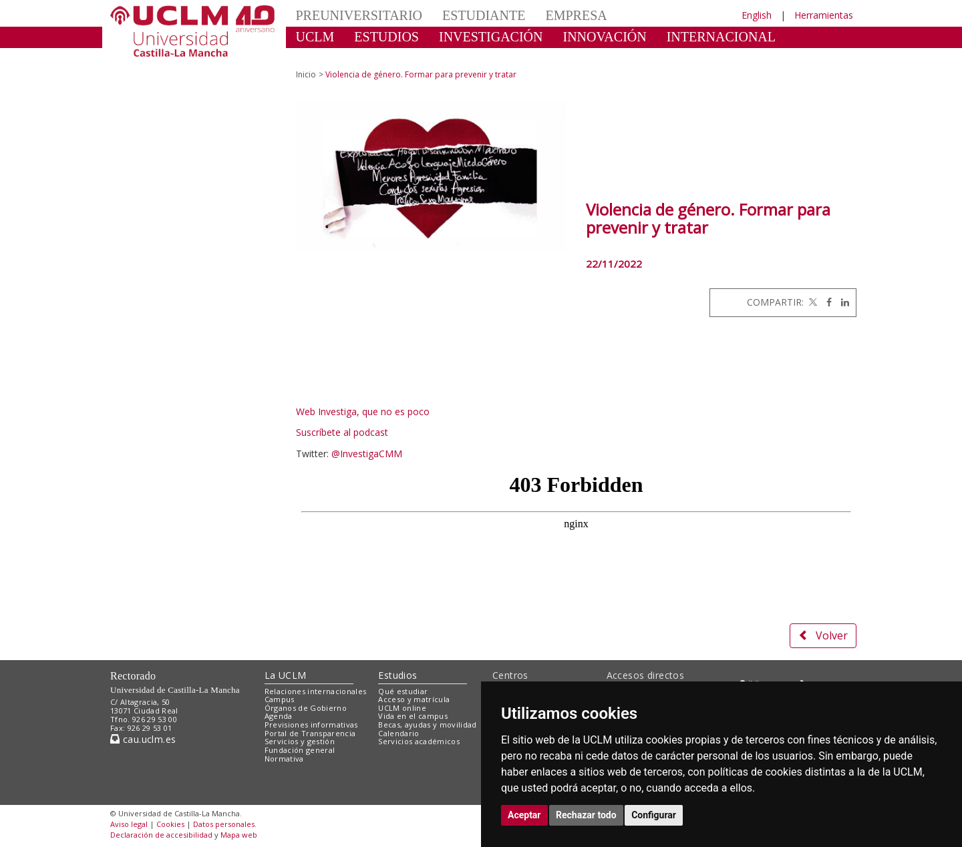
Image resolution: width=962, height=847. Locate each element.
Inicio (306, 74)
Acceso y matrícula (414, 699)
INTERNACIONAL (721, 36)
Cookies (170, 824)
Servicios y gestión (300, 741)
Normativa (284, 759)
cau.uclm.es (143, 739)
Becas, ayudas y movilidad (427, 725)
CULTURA (327, 56)
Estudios (397, 675)
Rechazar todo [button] (586, 815)
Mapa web (238, 835)
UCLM (315, 36)
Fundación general (300, 750)
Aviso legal (129, 824)
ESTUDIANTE (483, 15)
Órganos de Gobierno (306, 708)
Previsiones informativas (311, 725)
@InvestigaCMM (366, 453)
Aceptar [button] (524, 815)
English (757, 15)
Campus (280, 699)
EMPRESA (576, 15)
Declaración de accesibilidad (161, 835)
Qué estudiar (403, 691)
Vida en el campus (413, 716)
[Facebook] (826, 302)
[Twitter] (811, 302)
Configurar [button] (653, 815)
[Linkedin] (841, 302)
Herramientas (823, 15)
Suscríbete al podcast (342, 432)
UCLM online (402, 708)
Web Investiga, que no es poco (363, 411)
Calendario (398, 733)
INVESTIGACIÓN (491, 36)
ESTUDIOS (386, 36)
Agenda (279, 716)
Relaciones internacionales (316, 691)
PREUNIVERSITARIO (359, 15)
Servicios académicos (419, 741)
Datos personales (224, 824)
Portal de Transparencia (310, 733)
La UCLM (286, 675)
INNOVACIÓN (605, 36)
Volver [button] (823, 635)
